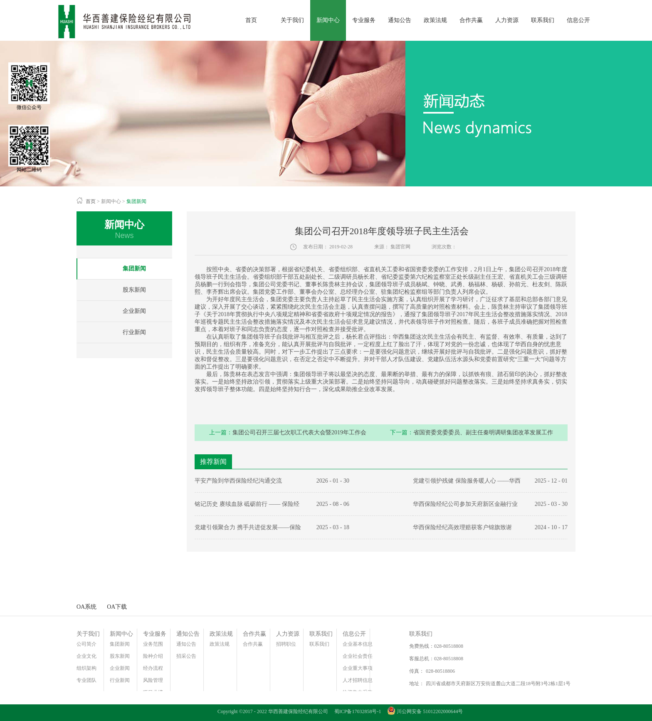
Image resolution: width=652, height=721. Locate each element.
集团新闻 (136, 201)
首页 (251, 20)
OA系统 (86, 607)
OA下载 (117, 607)
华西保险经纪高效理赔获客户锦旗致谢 (462, 527)
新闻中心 (111, 201)
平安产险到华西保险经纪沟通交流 (238, 481)
